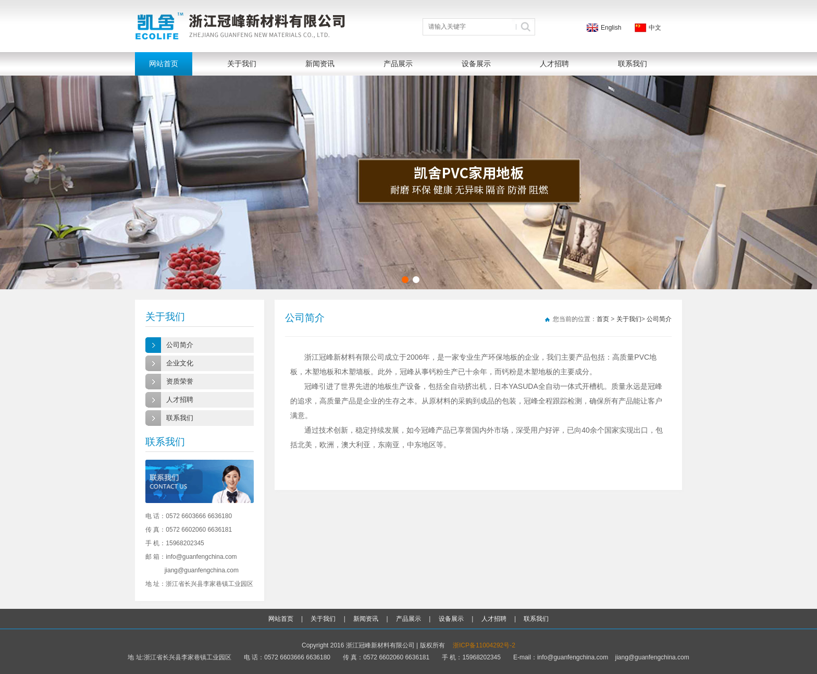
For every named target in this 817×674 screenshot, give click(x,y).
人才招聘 (554, 63)
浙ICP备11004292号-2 (484, 645)
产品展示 (398, 63)
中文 (655, 27)
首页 (603, 319)
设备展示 (476, 63)
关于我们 (241, 63)
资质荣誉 (179, 381)
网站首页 (163, 63)
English (611, 27)
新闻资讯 (320, 63)
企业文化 (179, 363)
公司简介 (179, 345)
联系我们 (632, 63)
